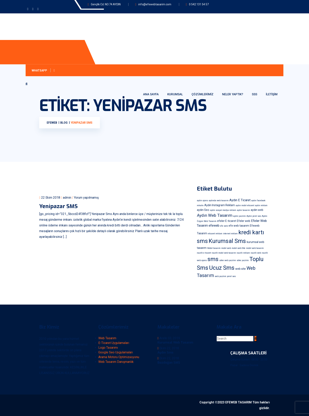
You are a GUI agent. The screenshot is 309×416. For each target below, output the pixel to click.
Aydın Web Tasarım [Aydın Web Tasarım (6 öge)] (214, 215)
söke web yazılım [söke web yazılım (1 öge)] (227, 260)
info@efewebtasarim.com (154, 4)
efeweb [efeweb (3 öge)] (214, 225)
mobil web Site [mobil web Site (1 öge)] (238, 248)
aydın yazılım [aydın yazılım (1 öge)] (239, 216)
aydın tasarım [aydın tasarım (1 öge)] (243, 210)
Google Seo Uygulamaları (115, 352)
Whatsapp (44, 70)
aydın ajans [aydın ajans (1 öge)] (202, 200)
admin (66, 197)
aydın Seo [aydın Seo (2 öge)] (203, 209)
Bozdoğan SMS (168, 362)
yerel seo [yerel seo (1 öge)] (231, 276)
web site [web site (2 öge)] (240, 268)
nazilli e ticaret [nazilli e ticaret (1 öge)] (204, 253)
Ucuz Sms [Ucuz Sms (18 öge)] (222, 267)
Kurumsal (175, 94)
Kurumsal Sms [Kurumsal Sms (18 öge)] (227, 241)
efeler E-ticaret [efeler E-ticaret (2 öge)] (226, 220)
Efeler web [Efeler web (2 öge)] (243, 220)
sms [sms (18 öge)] (213, 259)
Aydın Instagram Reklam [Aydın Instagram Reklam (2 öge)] (219, 205)
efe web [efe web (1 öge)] (224, 226)
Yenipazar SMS (58, 206)
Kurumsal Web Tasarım (175, 342)
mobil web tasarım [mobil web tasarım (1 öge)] (255, 248)
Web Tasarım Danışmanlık (116, 362)
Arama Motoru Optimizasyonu (118, 357)
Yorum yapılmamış (85, 197)
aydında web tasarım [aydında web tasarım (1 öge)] (219, 200)
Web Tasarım (107, 338)
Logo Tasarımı (108, 347)
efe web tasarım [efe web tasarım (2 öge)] (239, 225)
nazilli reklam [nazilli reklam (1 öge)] (243, 253)
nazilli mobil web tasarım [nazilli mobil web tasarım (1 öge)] (224, 253)
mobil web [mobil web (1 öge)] (226, 248)
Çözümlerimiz (202, 94)
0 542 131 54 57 (199, 4)
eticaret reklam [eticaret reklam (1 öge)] (215, 233)
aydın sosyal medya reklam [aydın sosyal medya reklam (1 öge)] (223, 210)
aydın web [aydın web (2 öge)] (257, 209)
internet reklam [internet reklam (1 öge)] (230, 233)
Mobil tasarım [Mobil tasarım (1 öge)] (214, 248)
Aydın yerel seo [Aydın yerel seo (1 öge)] (254, 216)
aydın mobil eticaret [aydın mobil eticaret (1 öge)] (245, 205)
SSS (254, 94)
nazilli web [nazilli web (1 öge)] (256, 253)
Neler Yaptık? (232, 94)
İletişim (271, 94)
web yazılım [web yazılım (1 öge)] (220, 276)
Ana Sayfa (151, 94)
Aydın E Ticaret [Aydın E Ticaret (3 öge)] (239, 200)
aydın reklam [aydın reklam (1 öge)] (261, 205)
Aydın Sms (165, 352)
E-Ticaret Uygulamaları (113, 343)
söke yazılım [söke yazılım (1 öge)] (243, 260)
